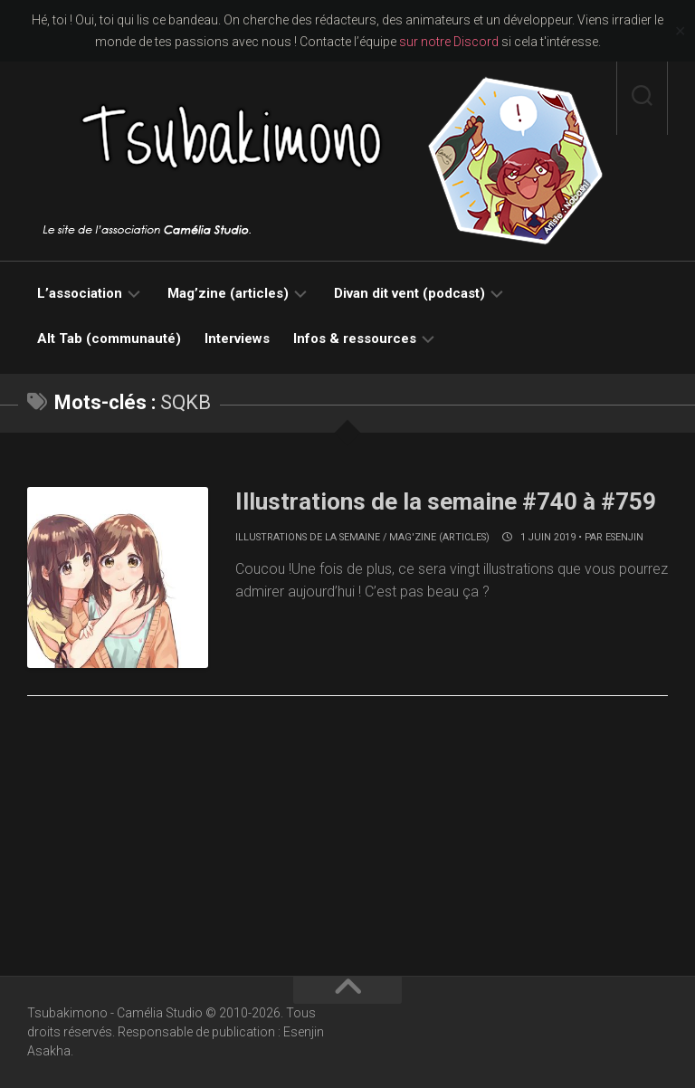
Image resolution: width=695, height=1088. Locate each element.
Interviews (237, 338)
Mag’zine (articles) (228, 293)
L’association (79, 293)
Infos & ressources (354, 338)
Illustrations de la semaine (307, 537)
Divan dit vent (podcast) (409, 293)
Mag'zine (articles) (439, 537)
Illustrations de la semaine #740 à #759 (445, 501)
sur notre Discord (449, 41)
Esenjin (624, 537)
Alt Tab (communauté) (109, 338)
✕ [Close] (680, 31)
